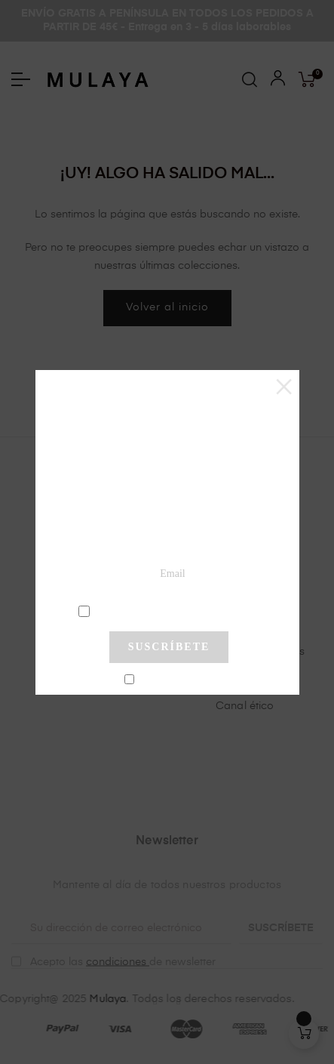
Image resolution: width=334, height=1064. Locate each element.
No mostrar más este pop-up (175, 680)
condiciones (170, 610)
